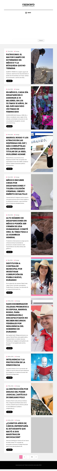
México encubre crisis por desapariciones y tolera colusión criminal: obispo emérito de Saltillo (16, 188)
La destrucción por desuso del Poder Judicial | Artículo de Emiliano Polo (17, 394)
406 (33, 458)
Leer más (9, 81)
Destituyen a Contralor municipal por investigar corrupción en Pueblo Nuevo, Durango (14, 273)
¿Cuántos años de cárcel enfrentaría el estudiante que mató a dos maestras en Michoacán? (17, 431)
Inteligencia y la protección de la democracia (15, 364)
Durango (17, 52)
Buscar (41, 41)
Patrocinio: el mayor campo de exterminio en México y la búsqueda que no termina (15, 62)
